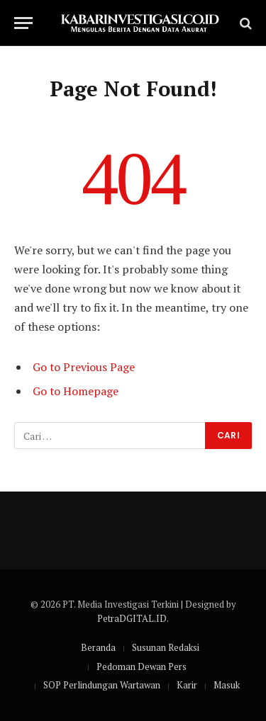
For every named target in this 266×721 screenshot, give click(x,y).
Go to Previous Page (84, 367)
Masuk (227, 685)
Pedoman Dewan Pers (141, 666)
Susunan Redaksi (165, 647)
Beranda (98, 647)
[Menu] (23, 23)
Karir (187, 685)
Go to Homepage (75, 391)
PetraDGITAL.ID (132, 618)
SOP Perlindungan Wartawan (101, 685)
